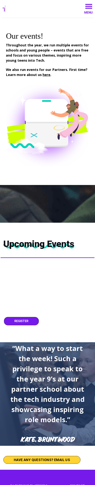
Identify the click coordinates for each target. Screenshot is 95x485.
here (46, 74)
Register (21, 321)
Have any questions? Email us (42, 460)
